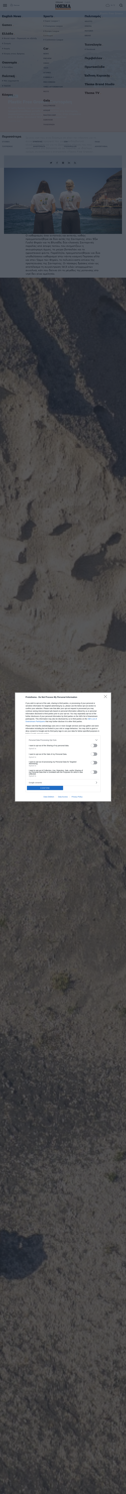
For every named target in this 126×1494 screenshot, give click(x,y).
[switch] (94, 745)
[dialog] (63, 747)
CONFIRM (45, 788)
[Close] (106, 697)
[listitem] (63, 740)
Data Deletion (49, 797)
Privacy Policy (77, 797)
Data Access (63, 797)
